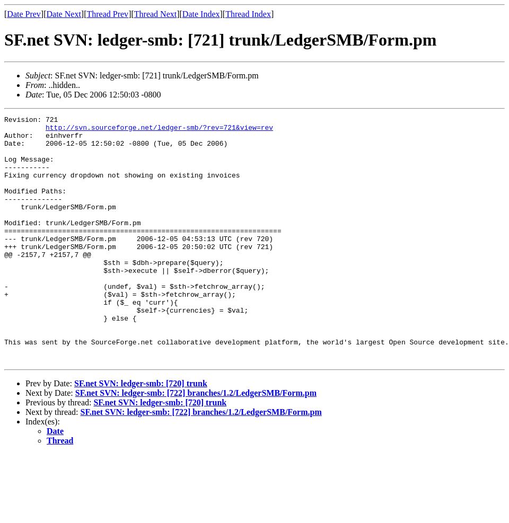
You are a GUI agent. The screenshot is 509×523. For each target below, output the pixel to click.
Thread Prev (107, 14)
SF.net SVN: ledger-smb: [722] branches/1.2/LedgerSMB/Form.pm (196, 442)
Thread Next (155, 14)
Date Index (201, 14)
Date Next (64, 14)
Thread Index (248, 14)
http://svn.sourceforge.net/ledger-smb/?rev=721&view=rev (159, 130)
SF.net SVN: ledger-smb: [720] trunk (140, 432)
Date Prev (24, 14)
